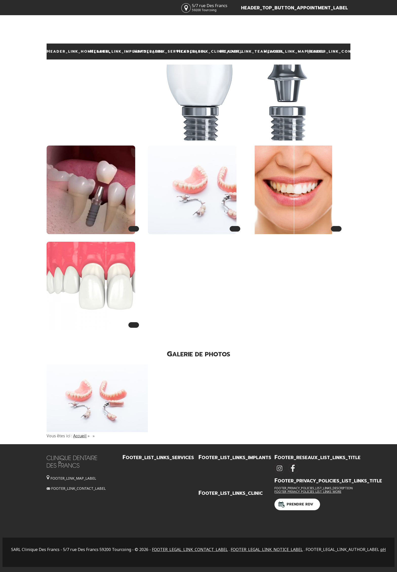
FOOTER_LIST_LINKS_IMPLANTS (234, 457)
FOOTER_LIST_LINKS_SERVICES (158, 457)
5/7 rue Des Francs (209, 7)
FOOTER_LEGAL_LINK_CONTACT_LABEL (190, 549)
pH (383, 549)
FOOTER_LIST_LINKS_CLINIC (230, 493)
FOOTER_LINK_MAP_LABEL (73, 478)
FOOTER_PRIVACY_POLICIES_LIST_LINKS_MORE (307, 491)
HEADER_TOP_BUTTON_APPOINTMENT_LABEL (294, 7)
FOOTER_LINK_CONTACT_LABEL (78, 488)
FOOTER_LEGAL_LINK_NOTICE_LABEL (267, 549)
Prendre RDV (300, 504)
